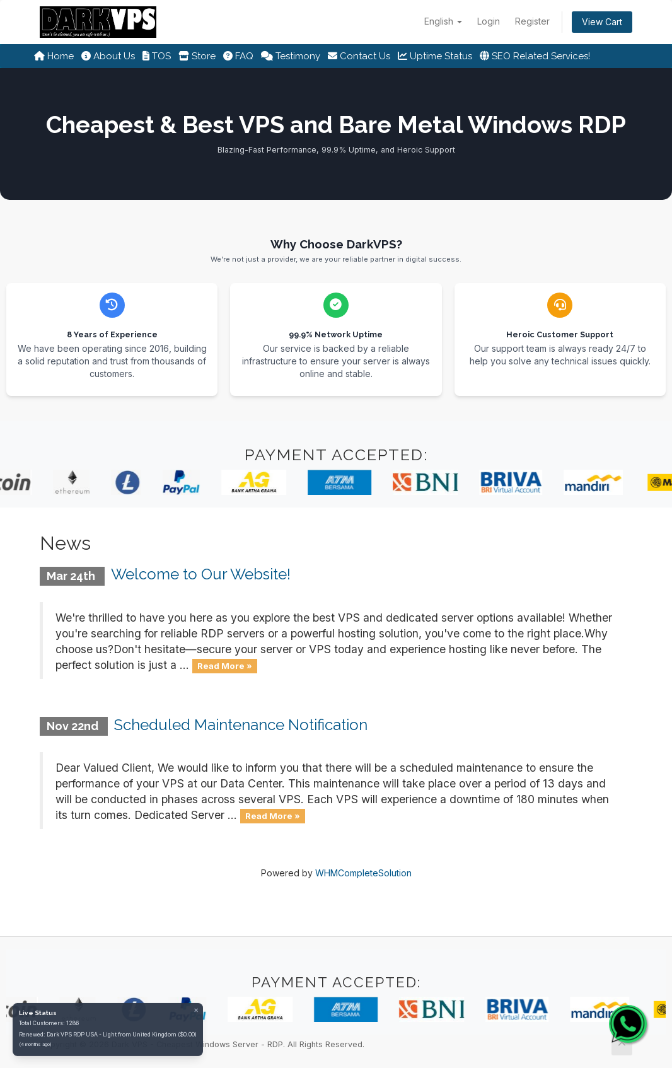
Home (54, 56)
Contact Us (359, 56)
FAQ (238, 56)
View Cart (602, 21)
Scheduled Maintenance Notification (241, 725)
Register (532, 21)
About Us (108, 56)
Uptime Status (435, 56)
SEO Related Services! (535, 56)
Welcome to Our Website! (201, 574)
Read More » (224, 666)
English (443, 21)
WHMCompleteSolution (363, 873)
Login (488, 21)
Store (197, 56)
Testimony (290, 56)
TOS (156, 56)
